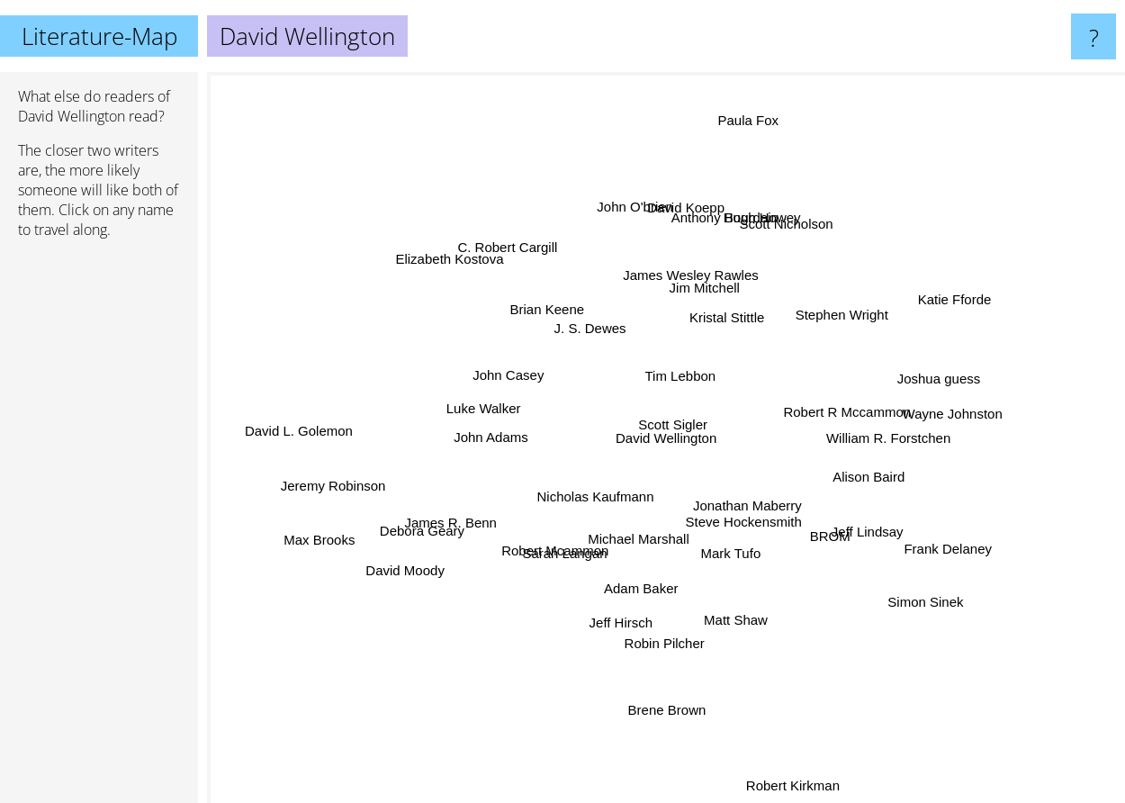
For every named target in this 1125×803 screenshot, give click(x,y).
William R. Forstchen (876, 443)
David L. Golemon (329, 423)
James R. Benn (458, 526)
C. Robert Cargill (509, 255)
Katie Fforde (923, 314)
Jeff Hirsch (629, 601)
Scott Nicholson (782, 231)
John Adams (492, 437)
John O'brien (633, 215)
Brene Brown (667, 680)
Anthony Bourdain (718, 241)
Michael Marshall (634, 545)
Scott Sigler (681, 427)
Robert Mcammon (552, 551)
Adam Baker (643, 586)
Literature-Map (99, 36)
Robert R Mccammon (858, 416)
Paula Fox (742, 125)
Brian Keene (514, 287)
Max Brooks (291, 534)
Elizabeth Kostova (470, 275)
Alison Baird (868, 484)
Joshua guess (924, 377)
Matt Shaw (738, 611)
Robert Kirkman (799, 784)
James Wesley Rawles (686, 282)
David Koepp (685, 207)
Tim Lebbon (675, 375)
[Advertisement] (99, 528)
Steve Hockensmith (740, 513)
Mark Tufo (734, 557)
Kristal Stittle (735, 319)
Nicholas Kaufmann (603, 488)
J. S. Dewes (598, 339)
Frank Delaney (913, 540)
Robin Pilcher (664, 646)
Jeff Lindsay (846, 520)
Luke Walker (490, 419)
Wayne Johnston (954, 416)
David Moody (406, 572)
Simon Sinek (897, 583)
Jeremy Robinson (344, 477)
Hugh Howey (775, 198)
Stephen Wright (842, 318)
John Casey (510, 376)
